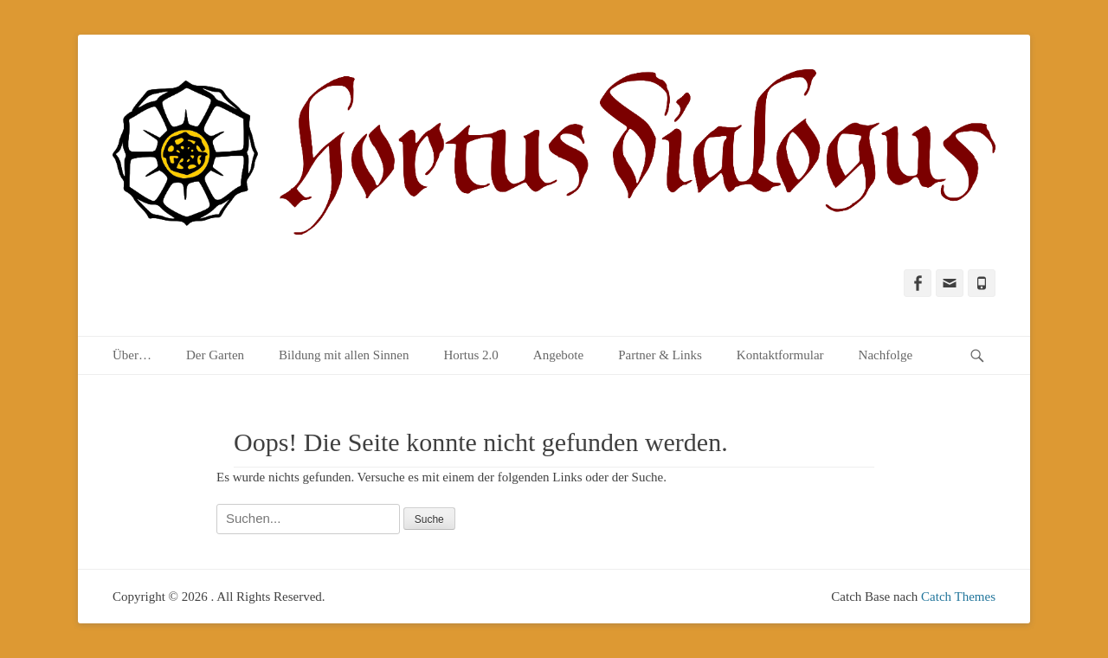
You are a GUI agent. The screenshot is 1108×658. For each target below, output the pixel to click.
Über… (132, 355)
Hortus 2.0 (470, 355)
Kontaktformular (780, 355)
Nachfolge (885, 355)
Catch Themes (958, 596)
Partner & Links (660, 355)
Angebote (558, 355)
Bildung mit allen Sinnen (344, 355)
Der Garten (215, 355)
